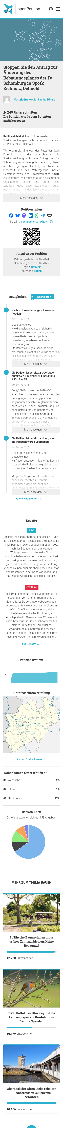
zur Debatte (29, 644)
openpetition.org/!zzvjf (37, 221)
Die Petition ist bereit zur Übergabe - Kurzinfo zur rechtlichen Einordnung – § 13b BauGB (34, 376)
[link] (58, 9)
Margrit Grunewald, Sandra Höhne (34, 99)
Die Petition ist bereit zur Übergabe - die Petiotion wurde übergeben (33, 440)
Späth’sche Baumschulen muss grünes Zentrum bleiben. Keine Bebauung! (31, 941)
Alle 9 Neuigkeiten (27, 498)
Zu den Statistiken (28, 759)
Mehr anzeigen (31, 198)
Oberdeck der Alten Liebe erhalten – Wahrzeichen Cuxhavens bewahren (31, 1093)
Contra (31, 587)
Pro (31, 530)
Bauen (38, 271)
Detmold (36, 267)
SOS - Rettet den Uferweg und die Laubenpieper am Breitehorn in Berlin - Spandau (31, 1017)
